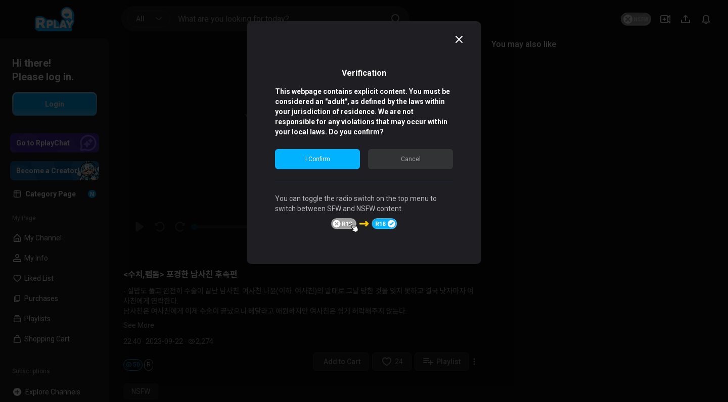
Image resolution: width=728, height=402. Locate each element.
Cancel (411, 159)
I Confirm (317, 159)
